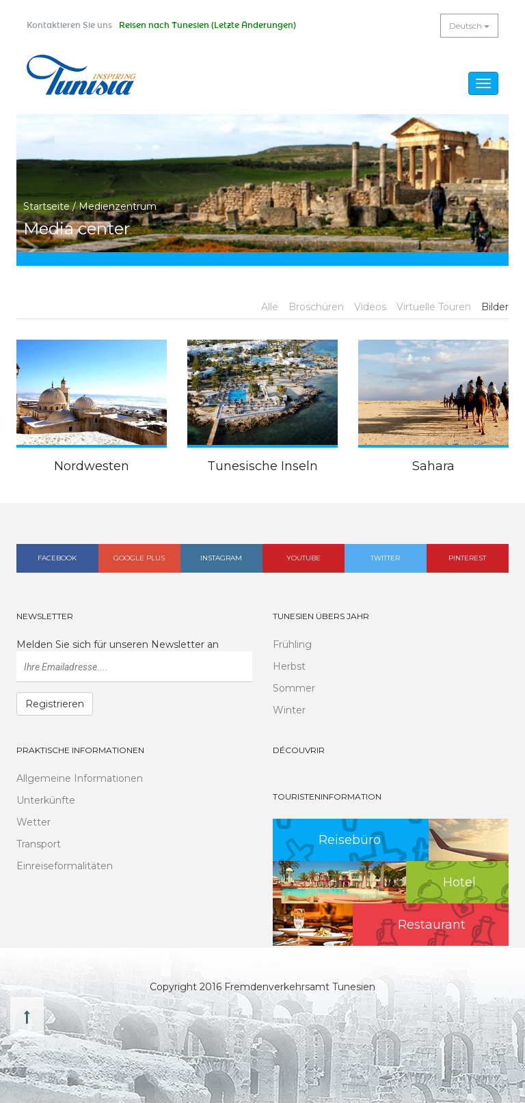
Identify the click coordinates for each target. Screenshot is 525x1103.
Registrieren (54, 704)
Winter (289, 710)
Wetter (33, 822)
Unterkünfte (45, 800)
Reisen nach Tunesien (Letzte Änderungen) (207, 25)
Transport (38, 844)
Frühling (292, 644)
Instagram (221, 558)
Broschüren (316, 307)
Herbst (289, 666)
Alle (269, 307)
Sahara (433, 466)
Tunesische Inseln (262, 466)
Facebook (57, 558)
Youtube (303, 558)
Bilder (495, 307)
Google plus (139, 558)
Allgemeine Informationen (79, 778)
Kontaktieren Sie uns (69, 25)
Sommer (294, 688)
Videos (370, 307)
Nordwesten (91, 466)
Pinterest (467, 558)
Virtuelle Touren (433, 307)
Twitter (385, 558)
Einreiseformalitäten (64, 866)
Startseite (46, 206)
